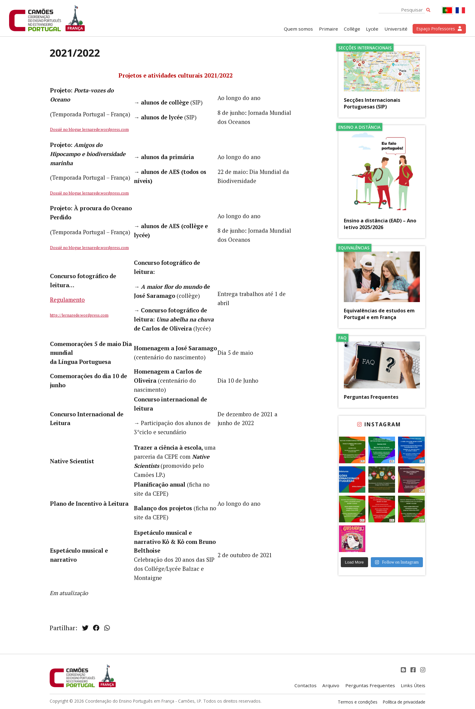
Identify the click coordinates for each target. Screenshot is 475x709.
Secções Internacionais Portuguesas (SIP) (372, 103)
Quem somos (298, 29)
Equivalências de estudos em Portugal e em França (379, 314)
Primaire (328, 29)
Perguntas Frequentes (371, 397)
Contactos (305, 685)
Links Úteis (413, 685)
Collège (352, 29)
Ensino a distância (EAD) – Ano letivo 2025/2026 (380, 224)
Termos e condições (357, 702)
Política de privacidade (404, 702)
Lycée (372, 29)
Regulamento (67, 299)
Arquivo (330, 685)
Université (395, 29)
